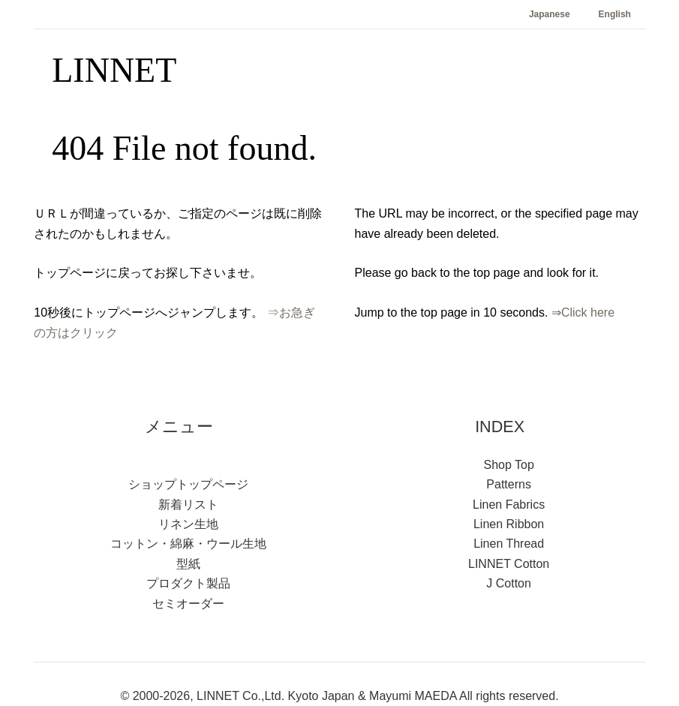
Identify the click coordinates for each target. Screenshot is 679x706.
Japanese (549, 14)
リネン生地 (188, 524)
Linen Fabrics (509, 504)
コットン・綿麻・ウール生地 (188, 543)
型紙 (188, 563)
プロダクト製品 (188, 583)
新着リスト (188, 504)
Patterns (508, 484)
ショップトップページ (188, 484)
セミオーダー (188, 603)
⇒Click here (582, 312)
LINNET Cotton (508, 563)
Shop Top (508, 464)
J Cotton (508, 583)
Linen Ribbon (508, 524)
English (615, 14)
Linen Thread (508, 543)
